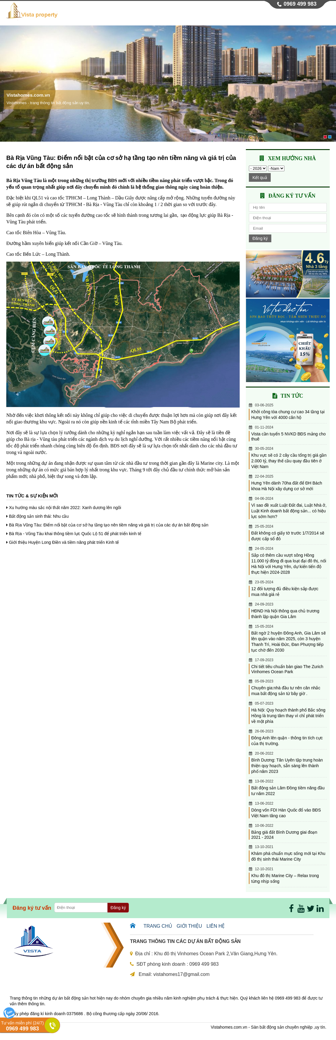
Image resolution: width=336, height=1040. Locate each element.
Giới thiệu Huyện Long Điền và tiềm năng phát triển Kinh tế (64, 542)
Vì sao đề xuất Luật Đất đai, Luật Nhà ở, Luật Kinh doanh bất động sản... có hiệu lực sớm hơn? (288, 511)
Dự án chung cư (208, 16)
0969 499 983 (300, 4)
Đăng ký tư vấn (291, 196)
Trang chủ (137, 16)
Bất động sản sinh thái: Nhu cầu (39, 516)
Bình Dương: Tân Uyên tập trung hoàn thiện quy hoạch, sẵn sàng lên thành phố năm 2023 (287, 766)
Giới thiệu (170, 16)
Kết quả (259, 177)
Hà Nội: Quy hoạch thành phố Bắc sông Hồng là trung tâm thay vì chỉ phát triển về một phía (288, 716)
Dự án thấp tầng (254, 16)
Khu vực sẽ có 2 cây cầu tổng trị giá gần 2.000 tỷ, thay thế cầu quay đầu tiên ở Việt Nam (288, 461)
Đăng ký (260, 238)
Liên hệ (316, 16)
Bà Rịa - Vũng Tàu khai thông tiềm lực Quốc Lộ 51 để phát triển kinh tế (75, 533)
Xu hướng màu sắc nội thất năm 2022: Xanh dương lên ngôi (65, 507)
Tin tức (290, 16)
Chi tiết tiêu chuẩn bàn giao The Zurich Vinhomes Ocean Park (287, 669)
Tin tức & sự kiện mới (32, 495)
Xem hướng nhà (292, 158)
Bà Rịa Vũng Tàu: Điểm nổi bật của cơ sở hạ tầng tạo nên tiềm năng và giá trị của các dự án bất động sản (108, 525)
